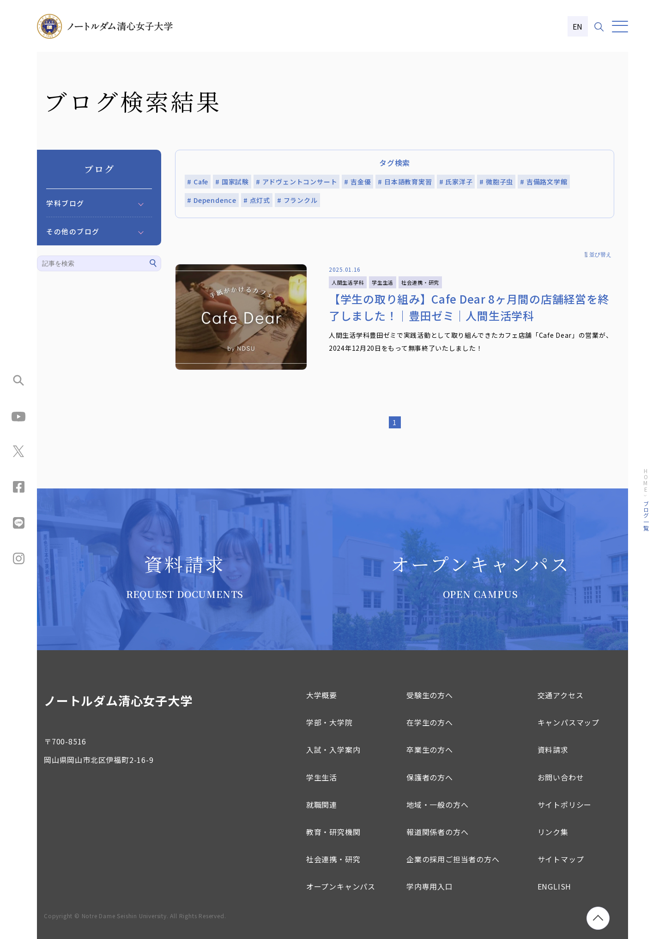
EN (578, 26)
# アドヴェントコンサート (296, 181)
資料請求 (553, 749)
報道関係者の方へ (437, 831)
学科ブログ (65, 203)
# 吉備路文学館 (543, 181)
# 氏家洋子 (456, 181)
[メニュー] (620, 26)
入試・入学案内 (333, 749)
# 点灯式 (256, 200)
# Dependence (211, 200)
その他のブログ (73, 231)
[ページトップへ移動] (598, 918)
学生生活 (321, 777)
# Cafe (197, 181)
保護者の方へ (429, 777)
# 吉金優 (357, 181)
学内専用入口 (429, 886)
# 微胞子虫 (496, 181)
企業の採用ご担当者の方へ (453, 859)
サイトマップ (561, 859)
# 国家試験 (232, 181)
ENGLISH (555, 886)
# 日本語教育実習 (405, 181)
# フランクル (297, 200)
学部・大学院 (329, 722)
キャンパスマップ (568, 722)
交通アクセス (561, 695)
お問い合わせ (561, 777)
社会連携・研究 (333, 859)
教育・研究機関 (333, 831)
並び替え (600, 254)
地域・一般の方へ (437, 804)
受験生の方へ (429, 695)
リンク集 (553, 831)
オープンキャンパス (340, 886)
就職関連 (321, 804)
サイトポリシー (565, 804)
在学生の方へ (429, 722)
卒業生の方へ (429, 749)
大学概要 (321, 695)
